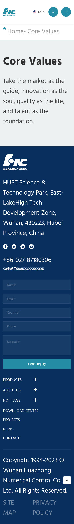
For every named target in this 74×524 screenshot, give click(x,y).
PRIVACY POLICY (45, 508)
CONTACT (11, 438)
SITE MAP (9, 508)
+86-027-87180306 (27, 260)
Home (13, 32)
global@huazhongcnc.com (23, 269)
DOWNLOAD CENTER (20, 411)
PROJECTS (11, 420)
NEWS (8, 429)
